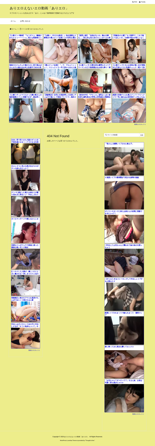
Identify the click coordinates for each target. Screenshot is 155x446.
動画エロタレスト (140, 124)
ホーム (14, 29)
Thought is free (89, 440)
